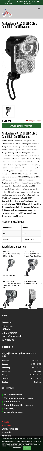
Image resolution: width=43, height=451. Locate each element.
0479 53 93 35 (12, 333)
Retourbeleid (6, 432)
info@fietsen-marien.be (14, 336)
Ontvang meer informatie (21, 126)
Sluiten (26, 448)
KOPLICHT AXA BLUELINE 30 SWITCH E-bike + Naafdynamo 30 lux (12, 284)
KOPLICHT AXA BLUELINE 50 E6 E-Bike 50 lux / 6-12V (11, 254)
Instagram (6, 425)
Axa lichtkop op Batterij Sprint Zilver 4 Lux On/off (33, 282)
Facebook (6, 422)
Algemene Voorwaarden (10, 429)
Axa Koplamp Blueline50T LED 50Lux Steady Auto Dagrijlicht (33, 254)
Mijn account (22, 1)
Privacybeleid (6, 436)
